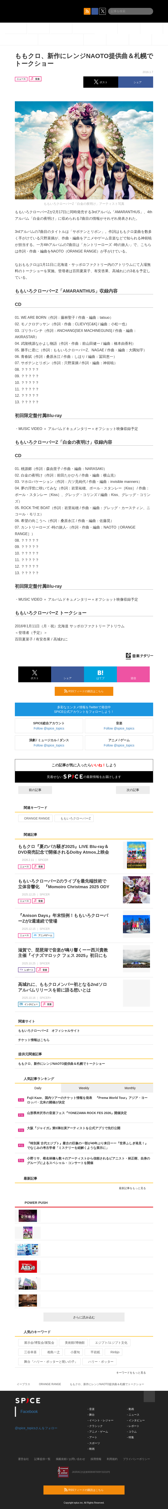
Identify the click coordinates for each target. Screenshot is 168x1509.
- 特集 (130, 1437)
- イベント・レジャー (101, 1420)
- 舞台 (91, 1414)
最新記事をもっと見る (134, 1188)
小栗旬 (73, 1352)
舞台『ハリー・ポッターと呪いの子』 (49, 1361)
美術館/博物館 (73, 1342)
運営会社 (23, 1459)
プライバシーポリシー (136, 1459)
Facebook (29, 1411)
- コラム (131, 1431)
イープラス (23, 1384)
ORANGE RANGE (35, 818)
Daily (37, 1088)
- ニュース (133, 1414)
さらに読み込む (97, 1317)
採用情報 (96, 1459)
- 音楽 (91, 1409)
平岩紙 (93, 1352)
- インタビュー (136, 1420)
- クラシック (95, 1426)
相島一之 (51, 1352)
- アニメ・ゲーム (98, 1431)
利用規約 (112, 1459)
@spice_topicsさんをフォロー (36, 1428)
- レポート (133, 1426)
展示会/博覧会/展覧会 (37, 1342)
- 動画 (130, 1409)
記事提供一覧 (42, 1459)
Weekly (84, 1088)
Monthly (130, 1088)
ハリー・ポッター (99, 1361)
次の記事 (137, 790)
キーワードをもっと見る (133, 1372)
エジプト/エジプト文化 (109, 1342)
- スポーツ (94, 1443)
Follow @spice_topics (49, 728)
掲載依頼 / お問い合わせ (70, 1459)
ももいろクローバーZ (74, 818)
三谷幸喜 (28, 1352)
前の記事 (31, 790)
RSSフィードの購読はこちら (87, 691)
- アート (92, 1437)
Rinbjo (113, 1352)
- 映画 (91, 1448)
